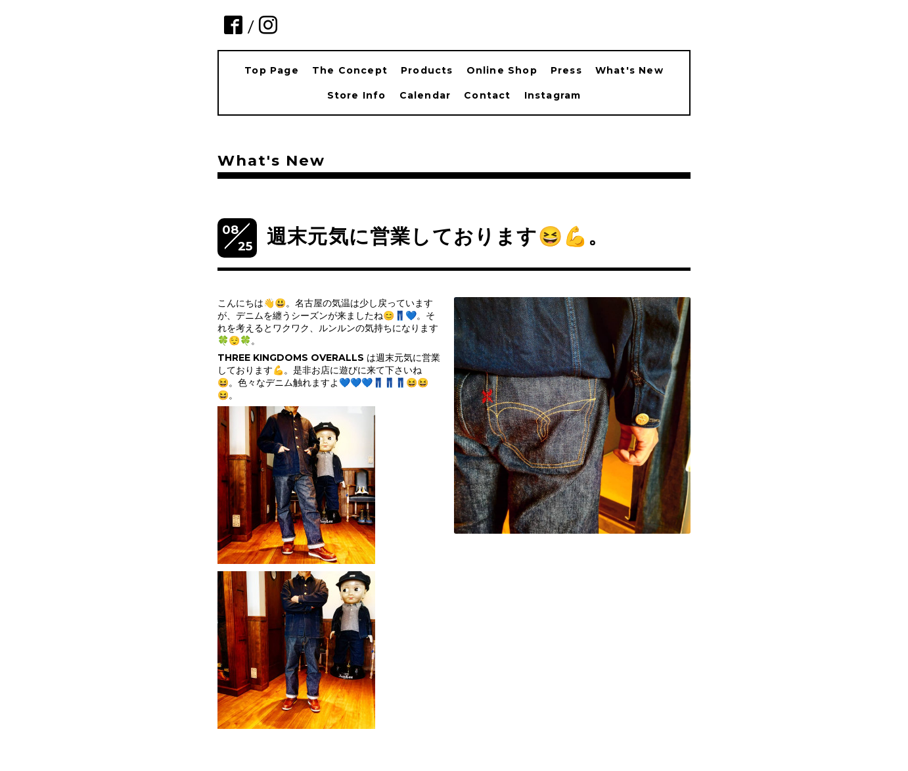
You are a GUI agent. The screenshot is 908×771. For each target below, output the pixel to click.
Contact (487, 95)
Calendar (425, 95)
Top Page (271, 70)
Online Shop (501, 70)
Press (566, 70)
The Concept (350, 70)
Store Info (356, 95)
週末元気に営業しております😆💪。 (437, 236)
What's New (629, 70)
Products (427, 70)
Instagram (552, 95)
